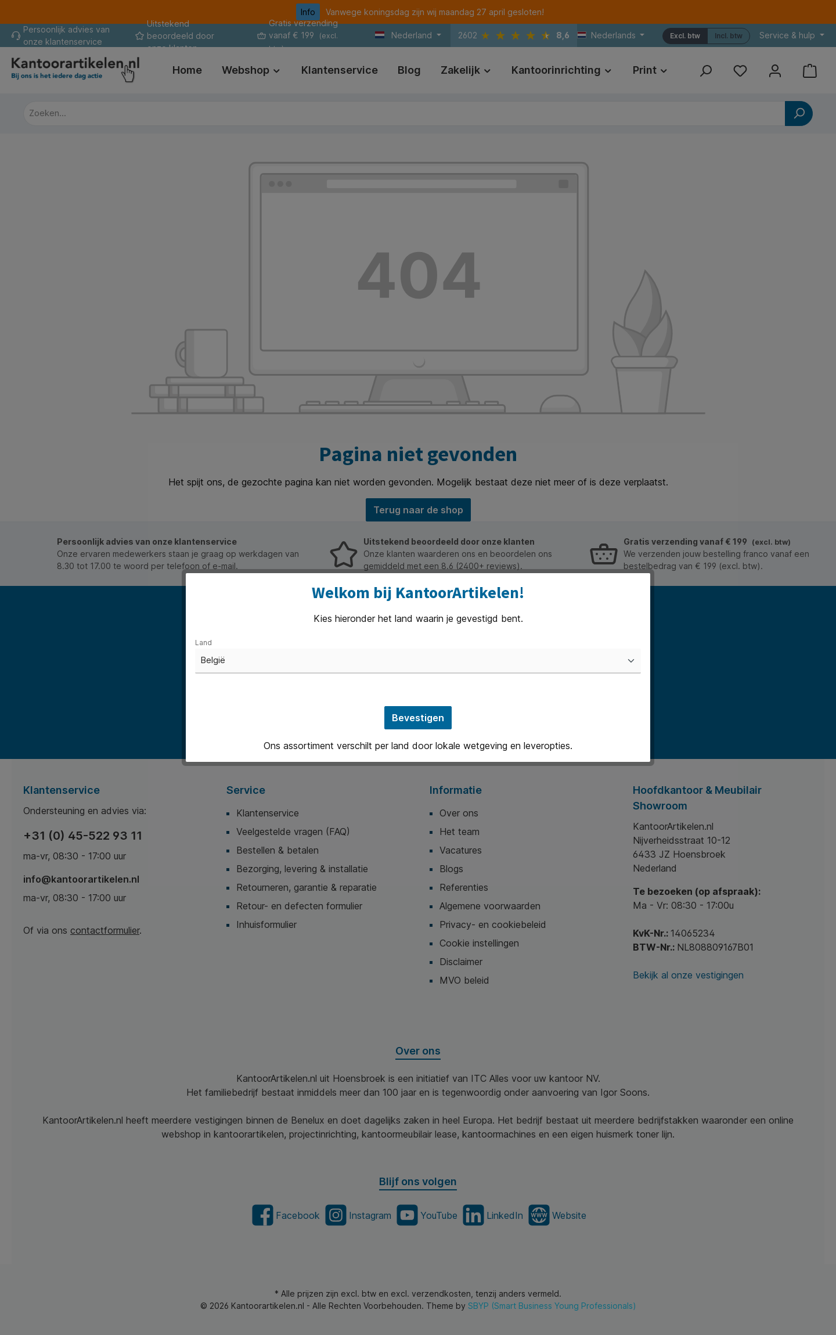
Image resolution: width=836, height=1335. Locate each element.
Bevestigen (418, 718)
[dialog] (418, 667)
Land (203, 642)
